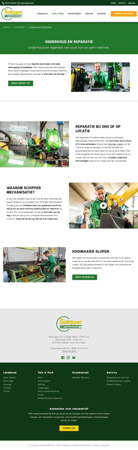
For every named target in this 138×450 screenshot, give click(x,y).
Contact (122, 3)
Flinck (6, 391)
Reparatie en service (118, 377)
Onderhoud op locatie (118, 381)
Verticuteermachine (48, 391)
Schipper (101, 14)
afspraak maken (115, 144)
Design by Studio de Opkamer (76, 445)
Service (89, 14)
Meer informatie (85, 277)
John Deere (9, 377)
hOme (113, 3)
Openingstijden (27, 3)
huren (41, 395)
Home (6, 27)
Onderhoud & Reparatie (40, 27)
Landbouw (42, 14)
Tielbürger (43, 388)
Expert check (114, 384)
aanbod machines (123, 14)
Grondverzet (74, 14)
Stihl (40, 377)
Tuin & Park (58, 14)
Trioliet (7, 388)
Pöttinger (8, 381)
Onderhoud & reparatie (50, 398)
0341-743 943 (69, 351)
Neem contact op (20, 83)
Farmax (7, 384)
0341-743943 (10, 3)
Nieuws (131, 3)
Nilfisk (41, 384)
